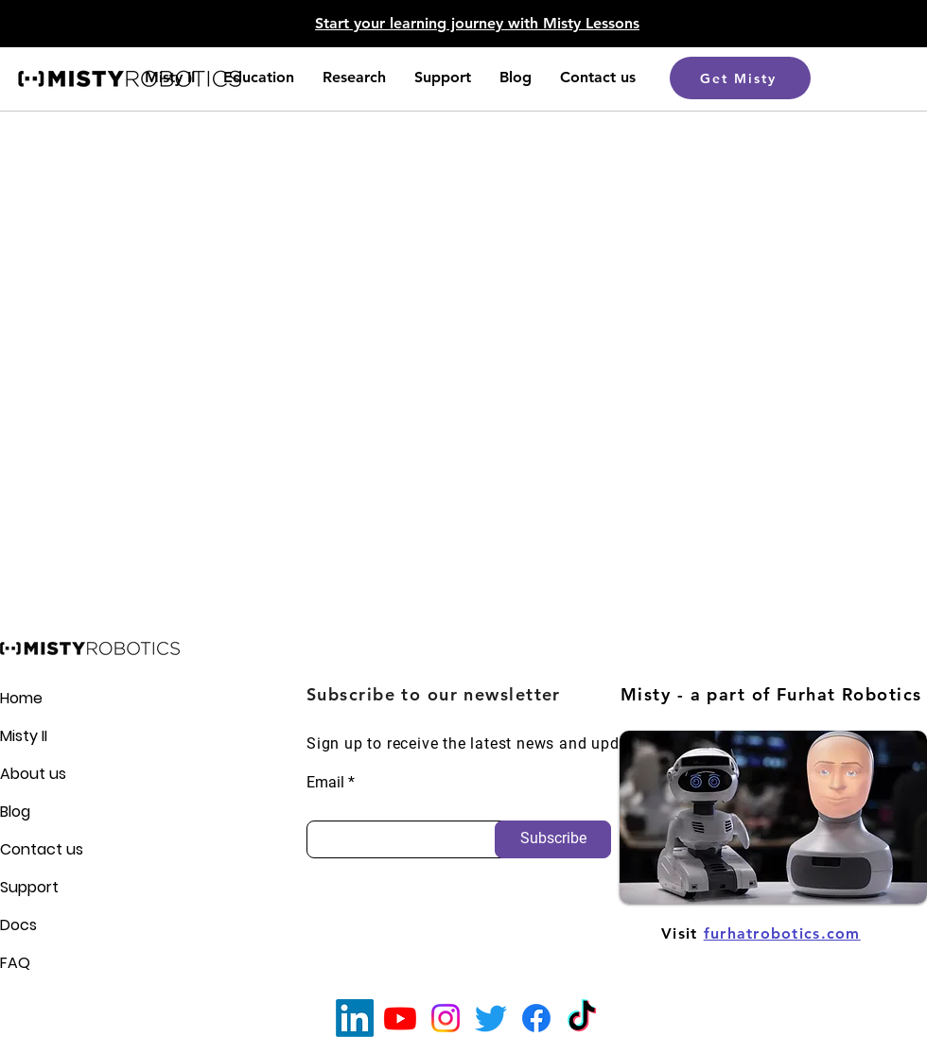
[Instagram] (445, 1018)
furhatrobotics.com (782, 933)
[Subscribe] (553, 839)
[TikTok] (582, 1018)
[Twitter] (491, 1018)
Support (29, 887)
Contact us (32, 849)
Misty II (23, 736)
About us (32, 774)
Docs (18, 925)
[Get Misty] (740, 78)
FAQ (15, 963)
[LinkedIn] (355, 1018)
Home (21, 698)
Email (325, 782)
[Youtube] (400, 1018)
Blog (15, 811)
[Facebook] (536, 1018)
